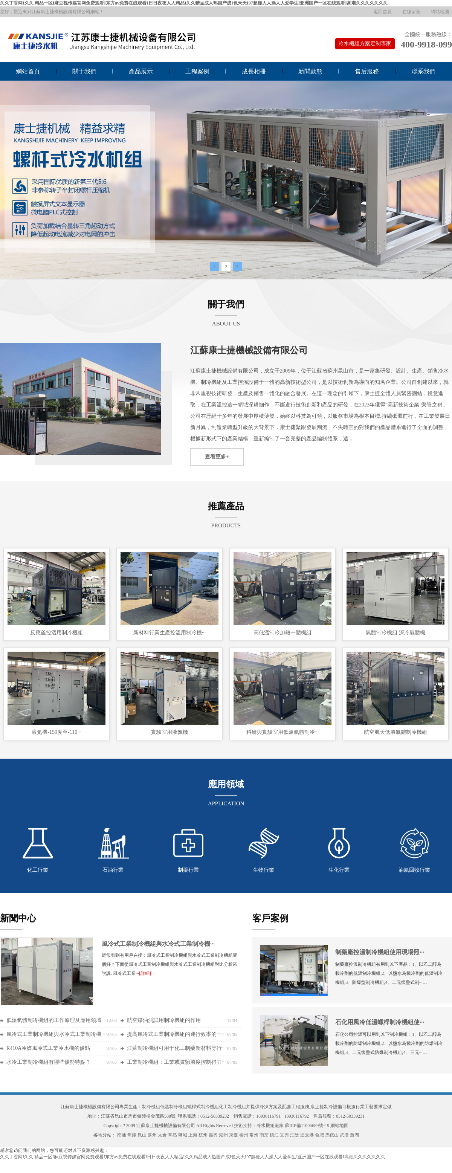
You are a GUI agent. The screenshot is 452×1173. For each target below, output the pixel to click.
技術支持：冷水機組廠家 (259, 1125)
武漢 (344, 1135)
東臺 (233, 1135)
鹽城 (182, 1135)
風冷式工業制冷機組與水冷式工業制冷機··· (158, 944)
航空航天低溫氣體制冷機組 (395, 732)
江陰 (294, 1135)
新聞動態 (310, 71)
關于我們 (84, 71)
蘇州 (152, 1135)
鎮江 (274, 1135)
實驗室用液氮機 (169, 732)
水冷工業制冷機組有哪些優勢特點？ (48, 1062)
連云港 (307, 1135)
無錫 (131, 1135)
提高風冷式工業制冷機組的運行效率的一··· (176, 1034)
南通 (121, 1135)
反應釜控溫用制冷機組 (56, 632)
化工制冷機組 (232, 1106)
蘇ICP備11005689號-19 (307, 1125)
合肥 (319, 1135)
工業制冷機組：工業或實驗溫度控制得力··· (176, 1062)
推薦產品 (226, 506)
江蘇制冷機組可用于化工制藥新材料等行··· (176, 1048)
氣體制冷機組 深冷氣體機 (395, 632)
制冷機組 (151, 1106)
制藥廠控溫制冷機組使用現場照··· (379, 952)
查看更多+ (217, 457)
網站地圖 (440, 11)
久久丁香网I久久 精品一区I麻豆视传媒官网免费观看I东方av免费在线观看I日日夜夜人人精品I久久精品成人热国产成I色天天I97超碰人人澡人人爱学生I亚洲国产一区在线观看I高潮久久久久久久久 (194, 3)
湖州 (223, 1135)
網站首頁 (28, 71)
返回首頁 (383, 11)
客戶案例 (270, 918)
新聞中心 (18, 918)
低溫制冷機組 (173, 1106)
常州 (253, 1135)
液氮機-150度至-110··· (56, 732)
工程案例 (197, 71)
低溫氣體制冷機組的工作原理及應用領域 (53, 1020)
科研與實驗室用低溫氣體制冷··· (282, 732)
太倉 (162, 1135)
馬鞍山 (332, 1135)
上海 (192, 1135)
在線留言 (411, 11)
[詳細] (145, 973)
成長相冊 (254, 71)
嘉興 (213, 1135)
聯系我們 (423, 71)
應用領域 (226, 784)
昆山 (142, 1135)
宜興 (284, 1135)
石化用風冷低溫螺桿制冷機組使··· (379, 1022)
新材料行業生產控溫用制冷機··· (169, 632)
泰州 (243, 1135)
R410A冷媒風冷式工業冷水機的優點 (48, 1048)
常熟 (172, 1135)
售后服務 (367, 71)
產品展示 (141, 71)
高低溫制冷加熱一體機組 (282, 632)
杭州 (203, 1135)
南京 (264, 1135)
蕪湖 (354, 1135)
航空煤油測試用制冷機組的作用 (164, 1020)
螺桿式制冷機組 (203, 1106)
